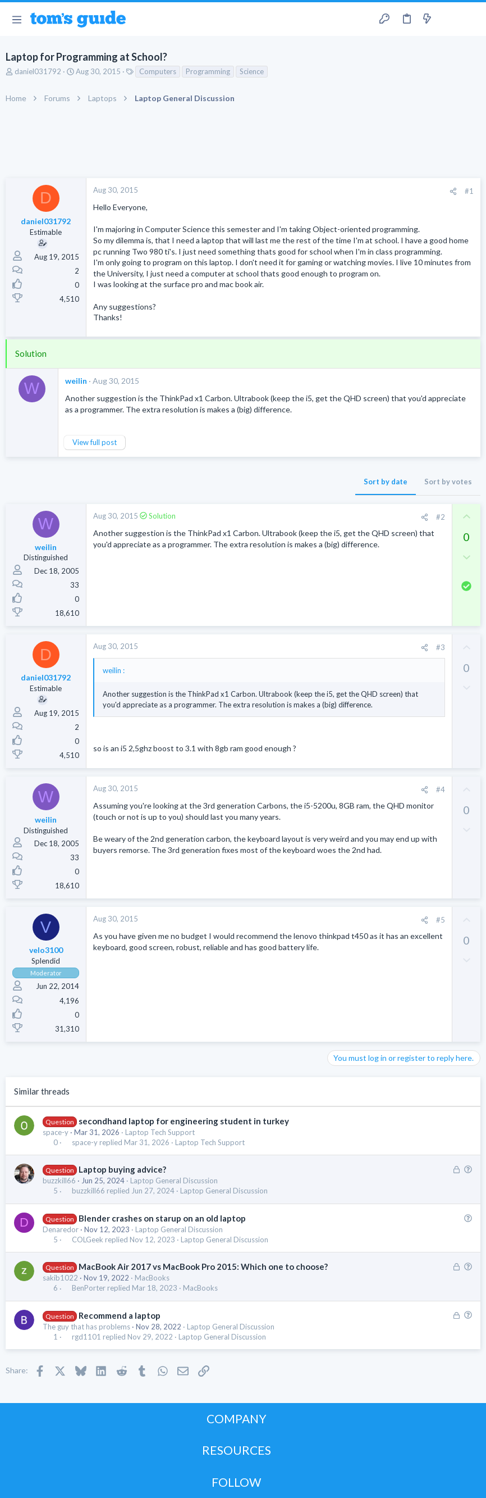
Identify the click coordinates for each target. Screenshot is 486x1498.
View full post (94, 442)
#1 (469, 191)
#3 (440, 647)
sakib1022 (60, 1277)
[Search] (470, 19)
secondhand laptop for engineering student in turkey (184, 1121)
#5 (440, 919)
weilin (76, 380)
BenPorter (89, 1288)
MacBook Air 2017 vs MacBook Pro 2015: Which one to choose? (203, 1266)
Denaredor (61, 1229)
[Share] (453, 191)
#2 (440, 516)
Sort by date (385, 481)
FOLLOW (236, 1482)
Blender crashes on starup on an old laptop (162, 1218)
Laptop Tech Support (160, 1132)
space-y (55, 1132)
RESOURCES (236, 1450)
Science (252, 71)
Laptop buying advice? (122, 1169)
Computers (157, 71)
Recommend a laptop (120, 1315)
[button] (16, 19)
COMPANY (237, 1418)
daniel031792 (38, 71)
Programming (208, 71)
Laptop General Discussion (174, 1180)
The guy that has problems (86, 1326)
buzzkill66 (59, 1180)
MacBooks (152, 1277)
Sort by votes (448, 481)
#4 (440, 789)
